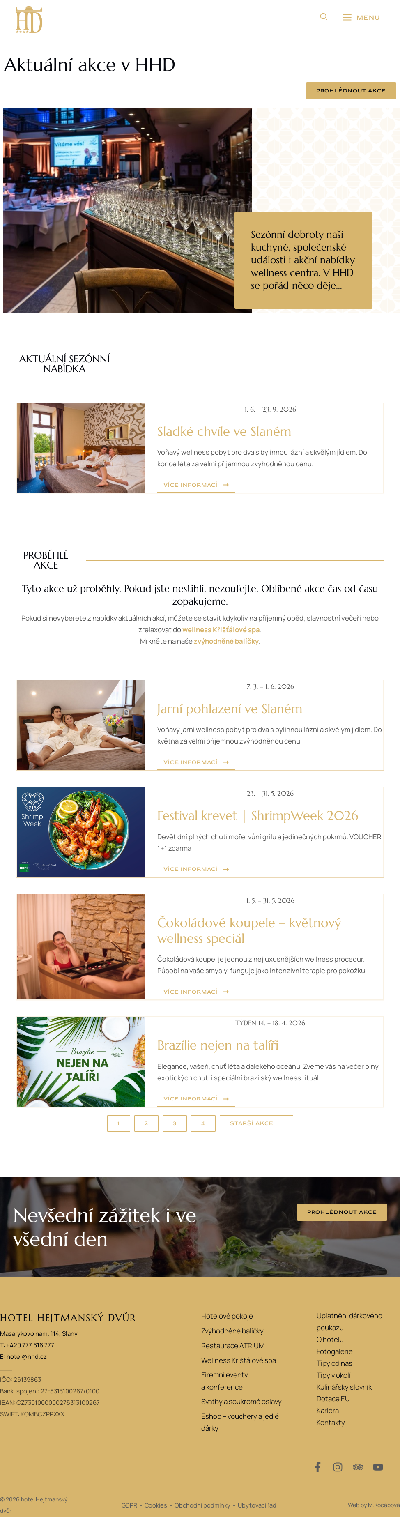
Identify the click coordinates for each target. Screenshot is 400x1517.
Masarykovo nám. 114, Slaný (39, 1333)
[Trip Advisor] (358, 1467)
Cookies (156, 1505)
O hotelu (330, 1339)
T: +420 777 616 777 (27, 1345)
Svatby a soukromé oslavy (240, 1403)
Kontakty (331, 1422)
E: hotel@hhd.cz (23, 1356)
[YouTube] (378, 1467)
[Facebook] (318, 1467)
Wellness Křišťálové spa (237, 1361)
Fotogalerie (335, 1351)
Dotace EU (333, 1398)
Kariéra (328, 1410)
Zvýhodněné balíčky (231, 1330)
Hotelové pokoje (225, 1315)
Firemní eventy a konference (223, 1382)
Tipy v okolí (334, 1375)
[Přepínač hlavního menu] (361, 18)
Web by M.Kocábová (374, 1505)
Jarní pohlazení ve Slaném (232, 708)
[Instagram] (338, 1467)
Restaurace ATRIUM (231, 1346)
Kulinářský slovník (344, 1387)
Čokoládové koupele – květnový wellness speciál (251, 930)
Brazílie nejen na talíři (221, 1045)
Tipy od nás (334, 1363)
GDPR (129, 1505)
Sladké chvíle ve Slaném (227, 431)
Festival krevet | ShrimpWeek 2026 (261, 815)
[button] (324, 18)
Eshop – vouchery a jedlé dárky (239, 1424)
